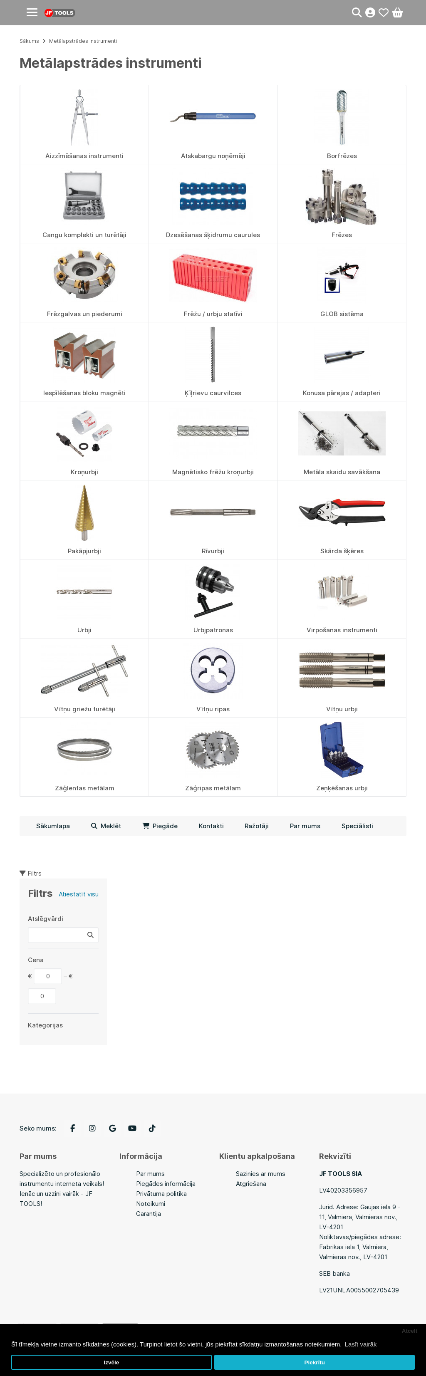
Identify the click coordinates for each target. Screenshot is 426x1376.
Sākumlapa (53, 826)
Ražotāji (257, 826)
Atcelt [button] (410, 1331)
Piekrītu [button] (314, 1362)
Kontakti (211, 826)
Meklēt (106, 826)
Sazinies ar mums (260, 1174)
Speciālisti (357, 826)
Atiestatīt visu (79, 894)
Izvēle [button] (111, 1362)
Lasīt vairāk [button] (361, 1344)
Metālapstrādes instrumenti (83, 41)
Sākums (29, 41)
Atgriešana (251, 1184)
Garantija (148, 1214)
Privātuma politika (161, 1194)
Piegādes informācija (166, 1184)
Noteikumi (150, 1204)
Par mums (305, 826)
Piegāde (160, 826)
